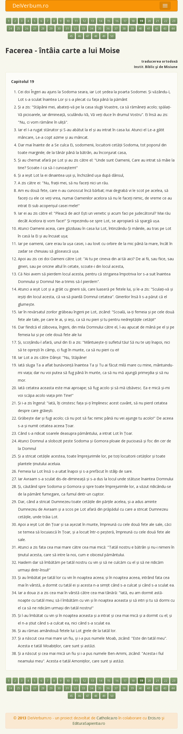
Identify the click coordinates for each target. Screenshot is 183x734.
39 (132, 28)
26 (26, 28)
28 (42, 28)
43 (164, 28)
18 (133, 21)
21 (157, 21)
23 (173, 21)
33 (83, 28)
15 (108, 21)
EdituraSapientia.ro (88, 723)
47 (87, 36)
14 (100, 21)
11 (76, 21)
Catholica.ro (107, 717)
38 (124, 28)
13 (92, 21)
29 (51, 28)
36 (108, 28)
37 (116, 28)
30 (59, 28)
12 (84, 21)
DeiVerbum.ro (30, 5)
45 (71, 36)
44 (173, 28)
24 (10, 28)
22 (165, 21)
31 (67, 28)
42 (156, 28)
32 (75, 28)
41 (148, 28)
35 (99, 28)
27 (34, 28)
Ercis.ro (154, 717)
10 (68, 21)
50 (112, 36)
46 (79, 36)
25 (18, 28)
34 (91, 28)
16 (116, 21)
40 (140, 28)
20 (149, 21)
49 (103, 36)
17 (125, 21)
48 (95, 36)
